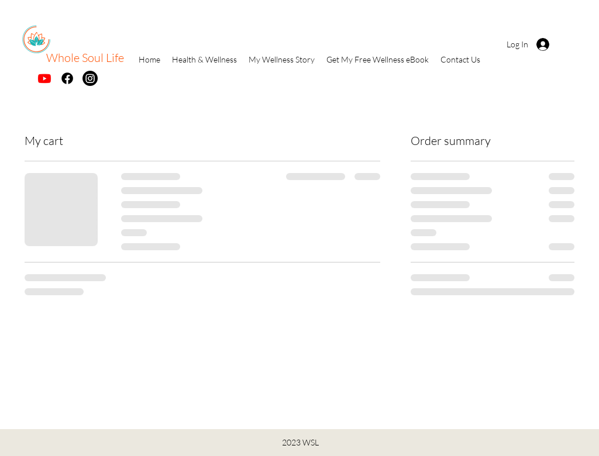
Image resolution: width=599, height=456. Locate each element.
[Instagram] (90, 78)
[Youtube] (44, 78)
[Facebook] (67, 78)
